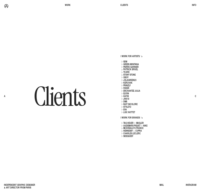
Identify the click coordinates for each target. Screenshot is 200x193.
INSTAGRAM (191, 185)
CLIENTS (124, 5)
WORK (68, 5)
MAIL (162, 185)
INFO (194, 5)
